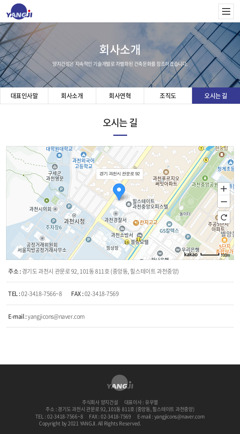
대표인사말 (24, 95)
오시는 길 (215, 95)
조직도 (168, 95)
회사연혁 (120, 95)
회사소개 (72, 95)
